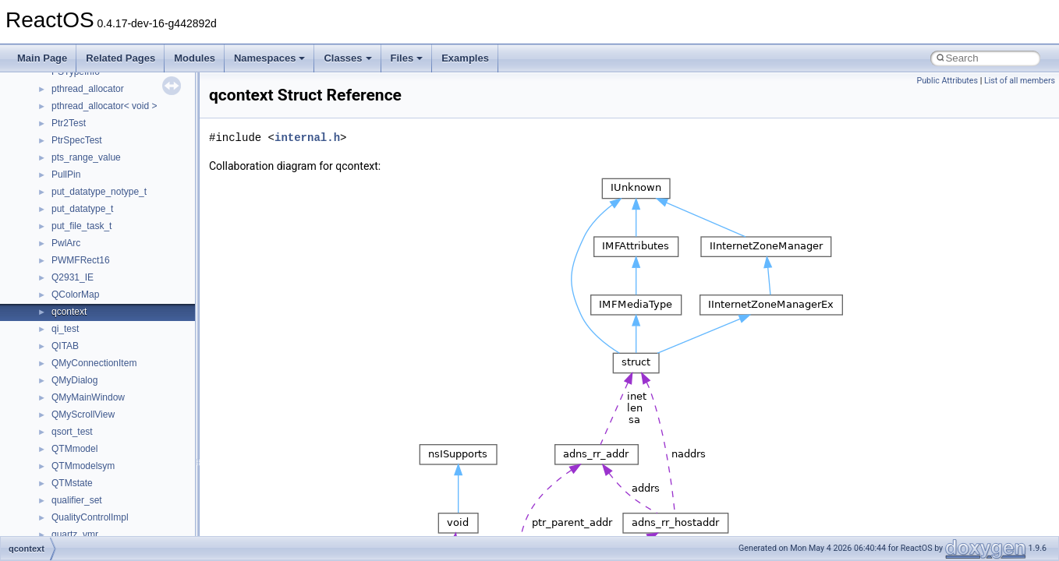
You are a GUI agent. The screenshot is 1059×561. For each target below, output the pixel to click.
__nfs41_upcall (83, 219)
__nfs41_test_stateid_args (106, 185)
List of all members (1019, 81)
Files (407, 58)
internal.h (307, 137)
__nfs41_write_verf (90, 339)
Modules (194, 58)
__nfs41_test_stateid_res (103, 202)
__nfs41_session (86, 82)
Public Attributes (947, 81)
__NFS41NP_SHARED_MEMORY (123, 374)
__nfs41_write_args (92, 288)
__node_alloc (79, 494)
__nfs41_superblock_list (101, 168)
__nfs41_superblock (93, 151)
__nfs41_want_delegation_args (116, 254)
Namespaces (270, 58)
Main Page (42, 58)
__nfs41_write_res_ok (97, 322)
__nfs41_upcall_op (90, 236)
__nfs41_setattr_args (95, 99)
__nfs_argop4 (79, 391)
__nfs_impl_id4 (83, 408)
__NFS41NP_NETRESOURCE (116, 356)
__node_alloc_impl (90, 511)
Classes (347, 58)
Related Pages (120, 58)
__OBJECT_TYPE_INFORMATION (124, 528)
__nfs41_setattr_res (92, 116)
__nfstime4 (74, 476)
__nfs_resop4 (79, 425)
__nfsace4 (72, 442)
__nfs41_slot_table (90, 134)
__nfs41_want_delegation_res (113, 271)
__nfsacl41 (74, 459)
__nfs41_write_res (89, 305)
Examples (465, 58)
